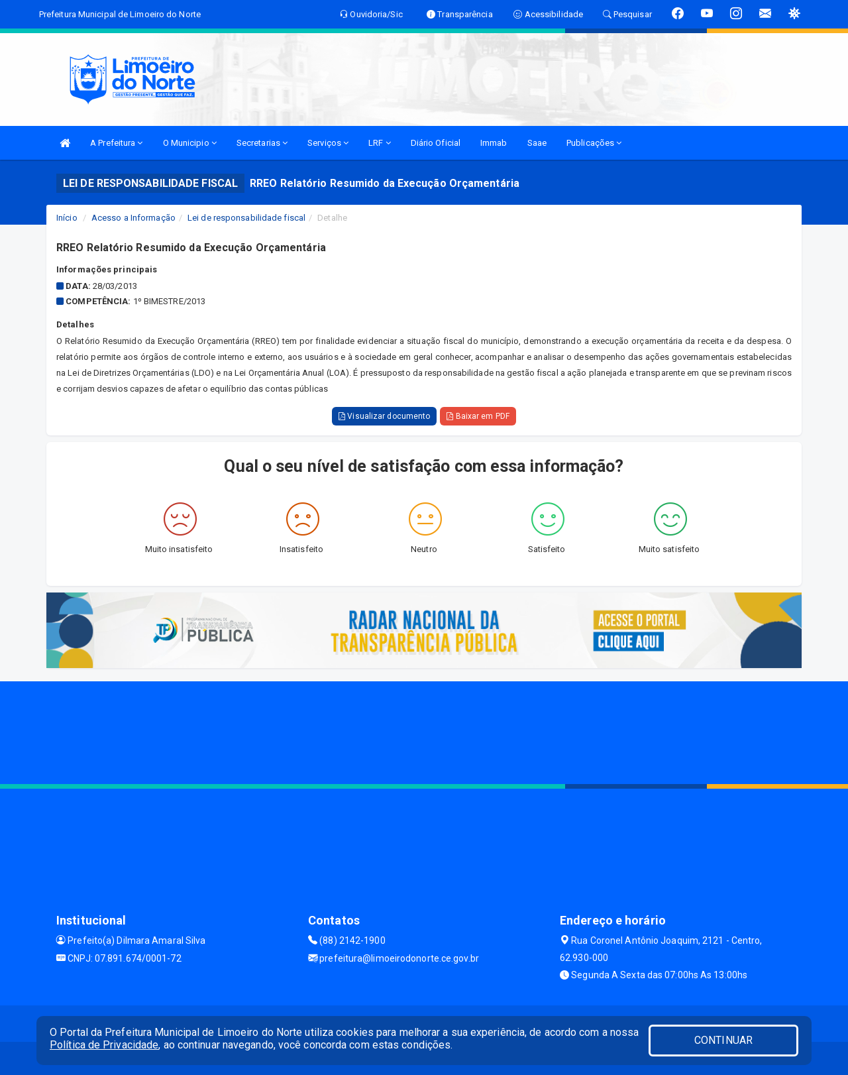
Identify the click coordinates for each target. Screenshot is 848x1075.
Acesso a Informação (133, 218)
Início (67, 218)
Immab (493, 143)
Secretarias (262, 143)
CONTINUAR (723, 1040)
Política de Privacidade (104, 1045)
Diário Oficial (435, 143)
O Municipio (190, 143)
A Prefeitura (116, 143)
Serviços (327, 143)
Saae (537, 143)
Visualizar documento (384, 416)
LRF (379, 143)
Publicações (593, 143)
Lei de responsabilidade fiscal (246, 218)
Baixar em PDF (478, 416)
